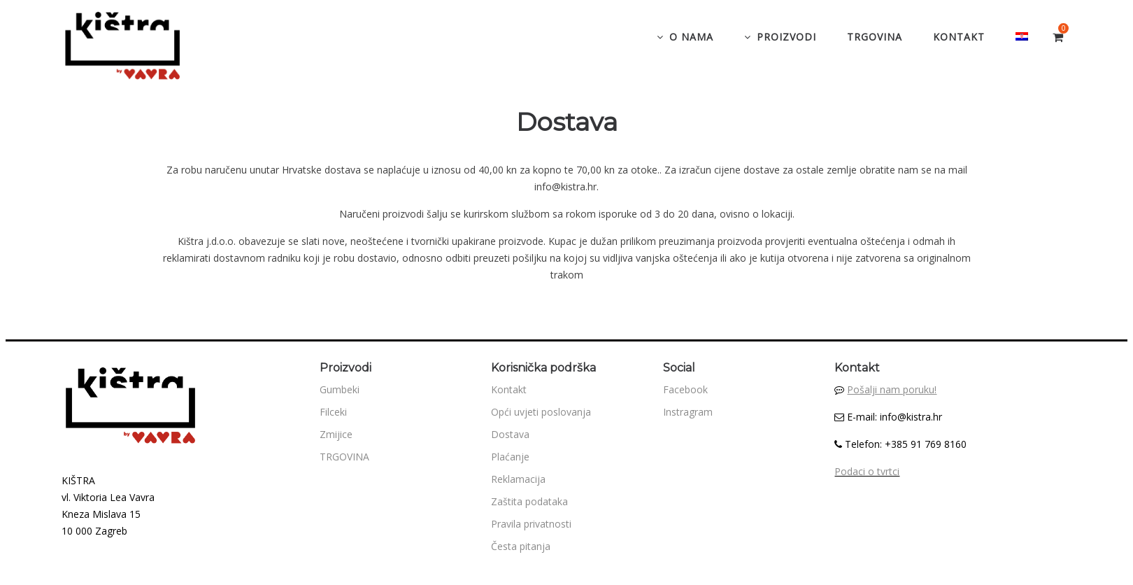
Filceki (333, 411)
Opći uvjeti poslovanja (541, 411)
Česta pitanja (520, 546)
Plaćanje (510, 456)
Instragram (688, 411)
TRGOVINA (344, 456)
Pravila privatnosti (531, 523)
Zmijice (336, 434)
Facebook (685, 389)
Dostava (510, 434)
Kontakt (509, 389)
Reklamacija (518, 479)
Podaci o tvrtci (866, 471)
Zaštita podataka (529, 501)
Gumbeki (339, 389)
